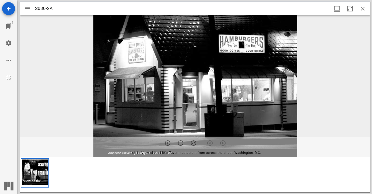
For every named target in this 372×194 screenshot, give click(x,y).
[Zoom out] (180, 143)
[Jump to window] (8, 25)
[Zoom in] (167, 143)
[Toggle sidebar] (27, 8)
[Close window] (362, 8)
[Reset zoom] (193, 143)
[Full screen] (8, 77)
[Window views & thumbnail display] (337, 8)
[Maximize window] (349, 8)
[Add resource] (8, 8)
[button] (35, 173)
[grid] (195, 174)
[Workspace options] (8, 60)
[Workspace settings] (8, 43)
